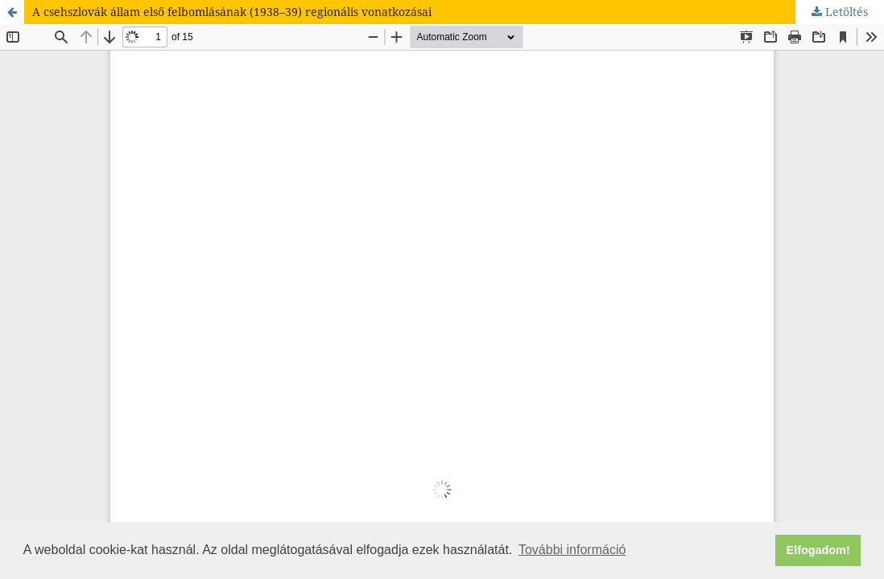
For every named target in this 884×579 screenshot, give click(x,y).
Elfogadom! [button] (818, 550)
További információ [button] (572, 549)
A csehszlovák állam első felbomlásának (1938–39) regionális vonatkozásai (232, 11)
